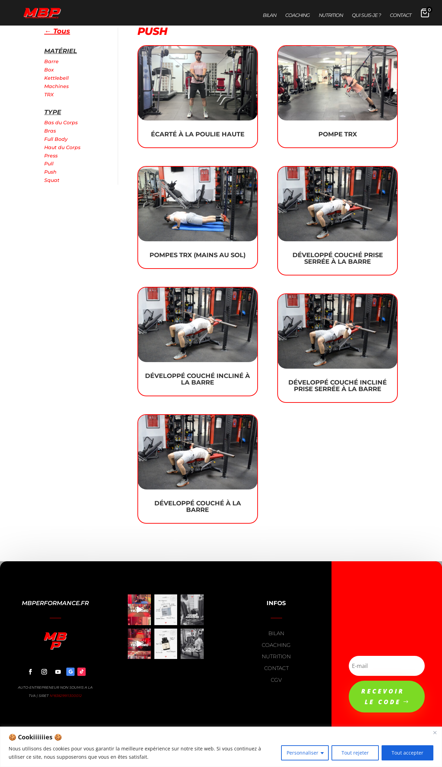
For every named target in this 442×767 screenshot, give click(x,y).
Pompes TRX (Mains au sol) (198, 255)
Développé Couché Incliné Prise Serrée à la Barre (337, 386)
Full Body (56, 139)
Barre (51, 61)
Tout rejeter (355, 752)
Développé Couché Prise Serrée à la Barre (337, 258)
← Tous (57, 31)
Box (49, 70)
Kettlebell (56, 78)
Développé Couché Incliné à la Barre (197, 379)
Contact (400, 15)
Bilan (269, 15)
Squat (51, 180)
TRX (49, 94)
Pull (49, 164)
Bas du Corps (61, 122)
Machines (56, 86)
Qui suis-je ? (366, 15)
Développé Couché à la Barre (197, 506)
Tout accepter (407, 752)
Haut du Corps (62, 147)
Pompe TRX (337, 134)
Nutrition (331, 15)
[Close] (435, 732)
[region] (221, 747)
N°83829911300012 (66, 695)
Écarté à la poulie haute (197, 134)
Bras (50, 131)
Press (51, 156)
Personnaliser (302, 752)
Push (50, 172)
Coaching (297, 15)
